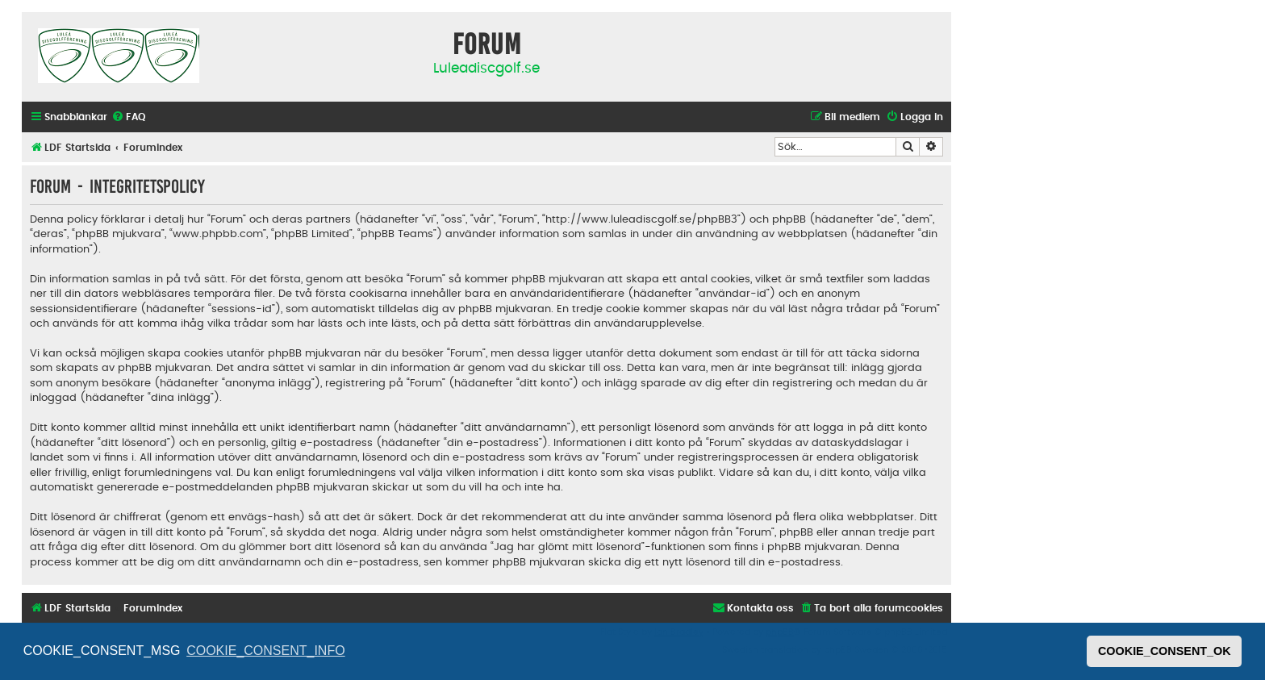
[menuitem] (128, 117)
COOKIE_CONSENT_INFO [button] (265, 650)
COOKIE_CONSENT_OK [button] (1164, 651)
